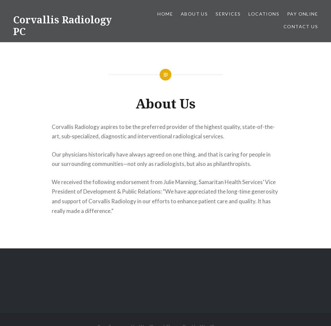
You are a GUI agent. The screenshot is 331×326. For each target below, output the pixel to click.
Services (228, 14)
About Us (194, 14)
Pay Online (302, 14)
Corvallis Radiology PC (62, 25)
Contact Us (301, 26)
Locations (263, 14)
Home (165, 14)
